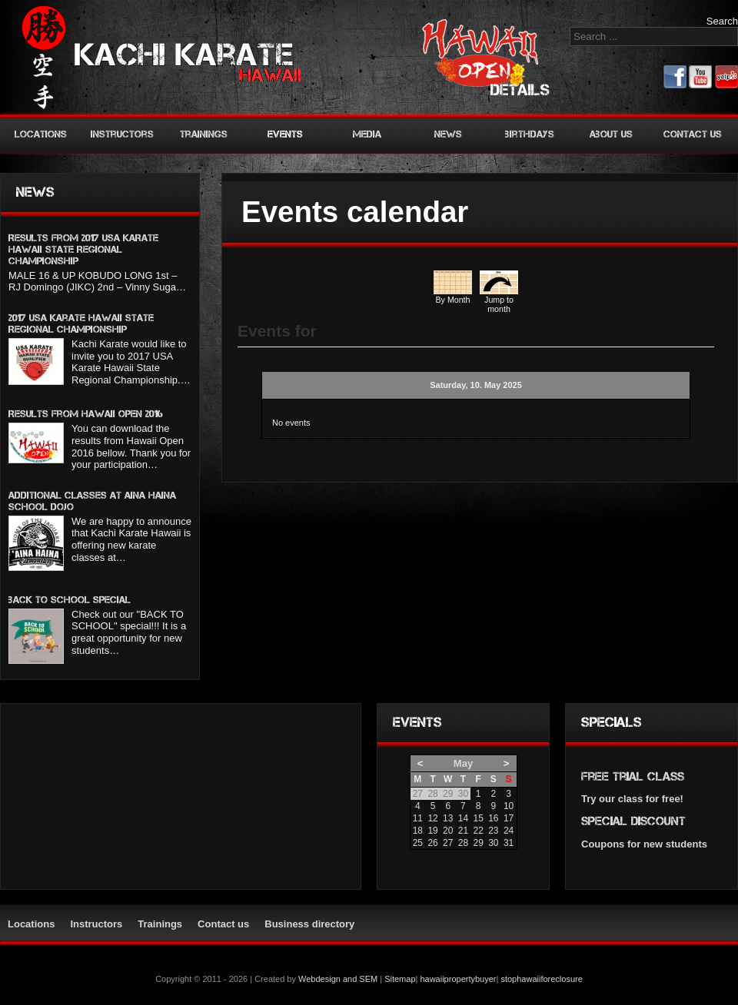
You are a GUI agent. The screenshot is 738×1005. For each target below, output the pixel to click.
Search (722, 21)
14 (463, 818)
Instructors (122, 134)
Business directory (309, 924)
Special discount (633, 821)
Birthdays (529, 134)
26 (432, 843)
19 (432, 830)
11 (418, 818)
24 (509, 830)
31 (509, 843)
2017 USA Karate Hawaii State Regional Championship (81, 323)
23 (493, 830)
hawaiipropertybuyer (458, 978)
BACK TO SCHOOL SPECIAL (69, 599)
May (463, 763)
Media (367, 134)
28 (463, 843)
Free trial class (632, 776)
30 (493, 843)
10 (509, 806)
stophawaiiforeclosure (541, 978)
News (448, 134)
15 (478, 818)
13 (448, 818)
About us (611, 134)
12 (432, 818)
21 (463, 830)
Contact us (692, 134)
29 (478, 843)
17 (509, 818)
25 (418, 843)
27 (448, 843)
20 (448, 830)
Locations (41, 134)
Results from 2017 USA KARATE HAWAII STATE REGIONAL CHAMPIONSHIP (83, 249)
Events (285, 134)
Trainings (204, 134)
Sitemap (399, 978)
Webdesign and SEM (337, 978)
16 (493, 818)
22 (478, 830)
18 (418, 830)
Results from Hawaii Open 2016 (85, 414)
